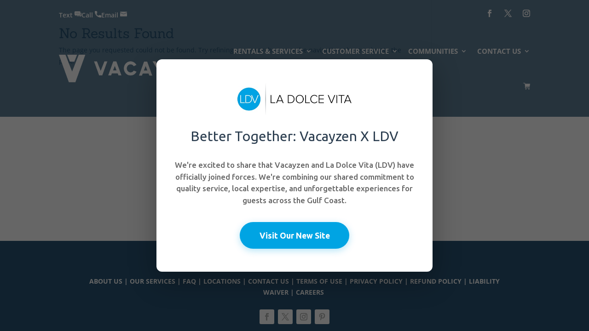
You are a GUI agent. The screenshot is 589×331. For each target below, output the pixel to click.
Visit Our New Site (294, 235)
